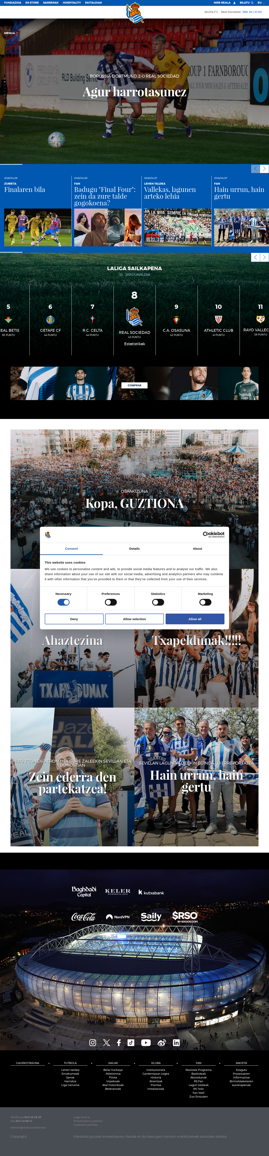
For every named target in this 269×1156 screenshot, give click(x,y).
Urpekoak (113, 1081)
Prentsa (156, 1085)
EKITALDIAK (93, 2)
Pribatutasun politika (88, 1121)
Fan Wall (198, 1093)
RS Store (32, 2)
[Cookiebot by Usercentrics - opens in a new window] (206, 535)
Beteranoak (113, 1089)
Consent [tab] (71, 548)
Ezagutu (241, 1070)
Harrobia (70, 1081)
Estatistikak (134, 344)
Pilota (113, 1077)
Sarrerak (51, 2)
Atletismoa (113, 1074)
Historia (156, 1077)
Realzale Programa (199, 1070)
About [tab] (197, 548)
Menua (11, 33)
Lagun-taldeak (199, 1085)
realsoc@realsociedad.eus (28, 1127)
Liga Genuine (70, 1085)
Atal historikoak (113, 1085)
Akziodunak (198, 1077)
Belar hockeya (113, 1070)
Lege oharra (82, 1117)
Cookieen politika (86, 1125)
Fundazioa (12, 2)
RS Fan (198, 1081)
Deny (74, 619)
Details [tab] (134, 548)
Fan (198, 1063)
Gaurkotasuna (27, 1063)
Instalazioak (156, 1089)
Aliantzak (155, 1081)
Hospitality (72, 2)
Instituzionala (155, 1070)
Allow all (195, 619)
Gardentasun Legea (155, 1074)
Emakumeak (70, 1074)
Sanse (70, 1077)
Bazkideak (198, 1074)
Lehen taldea (70, 1070)
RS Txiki (198, 1089)
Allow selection (134, 619)
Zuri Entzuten (198, 1096)
